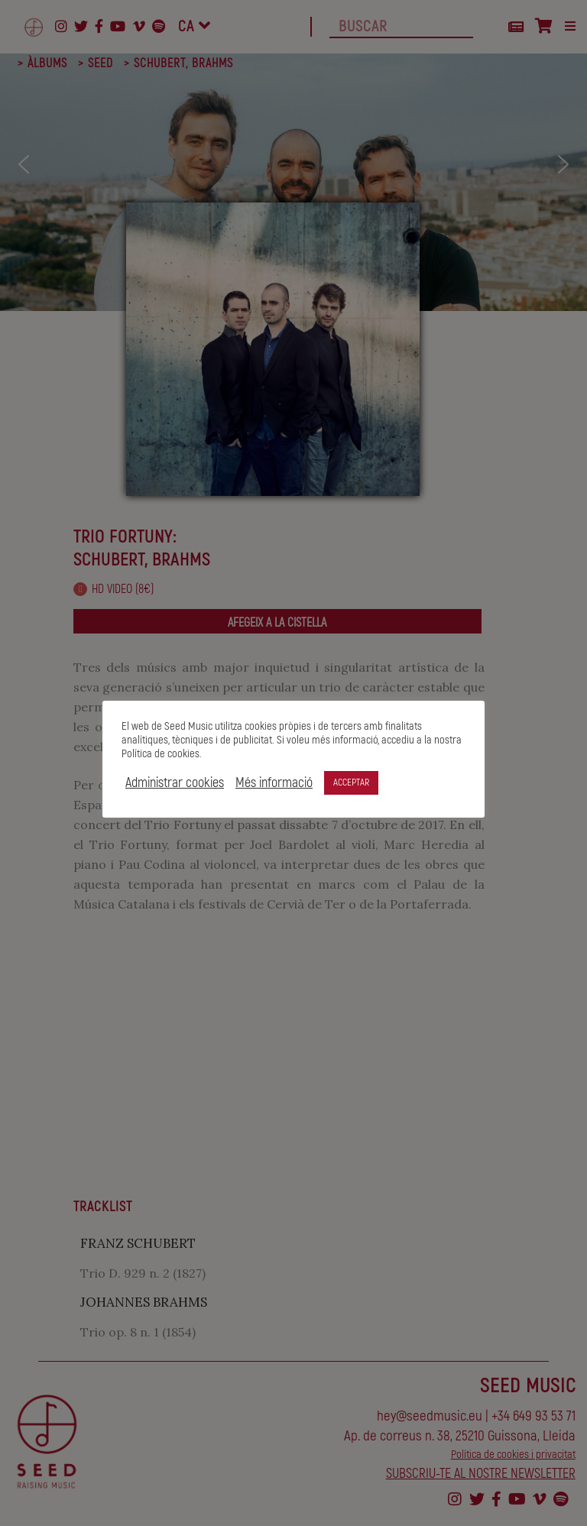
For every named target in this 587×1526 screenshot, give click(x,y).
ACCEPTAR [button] (351, 782)
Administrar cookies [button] (174, 783)
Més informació (274, 783)
